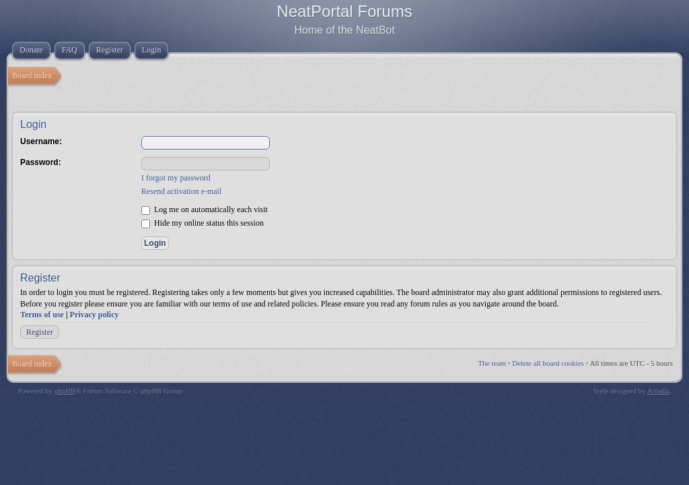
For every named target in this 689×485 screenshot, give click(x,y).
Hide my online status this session (202, 223)
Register (39, 332)
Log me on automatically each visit (204, 209)
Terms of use (42, 314)
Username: (41, 141)
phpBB (65, 391)
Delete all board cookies (548, 363)
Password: (40, 162)
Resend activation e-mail (181, 191)
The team (492, 363)
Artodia (658, 391)
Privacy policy (94, 314)
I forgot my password (176, 178)
